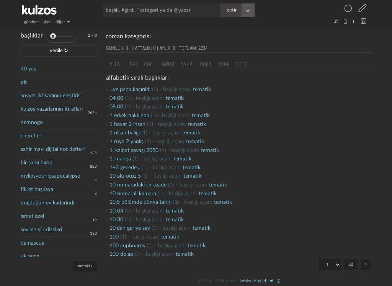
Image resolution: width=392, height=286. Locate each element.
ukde (47, 22)
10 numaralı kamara (132, 193)
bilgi (257, 281)
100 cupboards (127, 245)
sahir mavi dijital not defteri (53, 149)
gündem (31, 22)
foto (241, 64)
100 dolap (121, 254)
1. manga (120, 159)
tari (132, 64)
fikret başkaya (37, 189)
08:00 (116, 106)
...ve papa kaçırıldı (129, 89)
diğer (63, 22)
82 (350, 264)
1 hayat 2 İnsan (127, 124)
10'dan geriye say (129, 228)
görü (168, 64)
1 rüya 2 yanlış (126, 141)
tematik (202, 89)
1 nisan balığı (124, 133)
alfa (114, 64)
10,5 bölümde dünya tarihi (140, 202)
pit (24, 82)
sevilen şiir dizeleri (41, 229)
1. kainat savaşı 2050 (133, 150)
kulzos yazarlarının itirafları (52, 109)
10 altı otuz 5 (125, 176)
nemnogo (32, 122)
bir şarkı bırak (36, 162)
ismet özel (32, 216)
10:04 (116, 211)
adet (149, 64)
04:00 (116, 98)
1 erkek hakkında (129, 115)
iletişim (245, 281)
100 (114, 237)
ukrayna (30, 256)
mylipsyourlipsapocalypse (50, 176)
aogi (224, 64)
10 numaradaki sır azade (138, 185)
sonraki (84, 266)
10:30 (116, 219)
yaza (187, 64)
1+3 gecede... (124, 167)
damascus (32, 243)
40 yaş (28, 69)
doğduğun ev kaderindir (48, 203)
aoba (205, 64)
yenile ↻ (59, 50)
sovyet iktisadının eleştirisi (51, 95)
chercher (31, 136)
